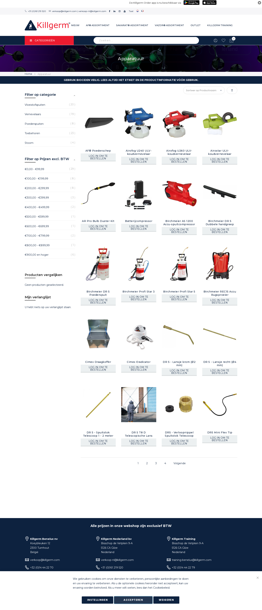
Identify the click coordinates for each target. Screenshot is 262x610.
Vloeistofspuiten (35, 104)
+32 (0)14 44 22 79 (183, 567)
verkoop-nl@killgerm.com (92, 11)
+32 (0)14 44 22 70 (41, 567)
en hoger (37, 254)
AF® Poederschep (98, 150)
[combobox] (146, 40)
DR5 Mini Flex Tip (219, 432)
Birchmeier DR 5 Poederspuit (98, 293)
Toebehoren (32, 133)
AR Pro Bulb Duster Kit (98, 221)
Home (29, 73)
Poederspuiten (34, 123)
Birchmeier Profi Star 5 (179, 291)
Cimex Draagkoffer (98, 362)
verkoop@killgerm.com (64, 11)
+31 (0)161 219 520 (37, 11)
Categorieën (42, 40)
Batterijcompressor (138, 221)
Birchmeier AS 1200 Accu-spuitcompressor (179, 222)
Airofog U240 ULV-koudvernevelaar (139, 152)
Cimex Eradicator (138, 362)
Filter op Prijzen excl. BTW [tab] (47, 159)
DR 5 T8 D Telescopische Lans (139, 434)
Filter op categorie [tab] (40, 95)
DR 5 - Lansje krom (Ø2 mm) (179, 363)
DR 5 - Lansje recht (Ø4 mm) (219, 363)
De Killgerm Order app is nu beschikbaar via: (155, 2)
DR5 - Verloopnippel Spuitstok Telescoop (179, 434)
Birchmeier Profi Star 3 (138, 291)
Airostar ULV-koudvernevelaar (219, 152)
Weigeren (166, 600)
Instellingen (97, 600)
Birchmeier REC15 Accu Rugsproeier (219, 293)
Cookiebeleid (161, 588)
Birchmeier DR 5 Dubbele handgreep (220, 222)
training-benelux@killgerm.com (191, 560)
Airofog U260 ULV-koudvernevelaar (179, 152)
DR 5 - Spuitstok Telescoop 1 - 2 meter (98, 434)
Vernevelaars (33, 114)
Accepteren (133, 600)
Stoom (29, 143)
